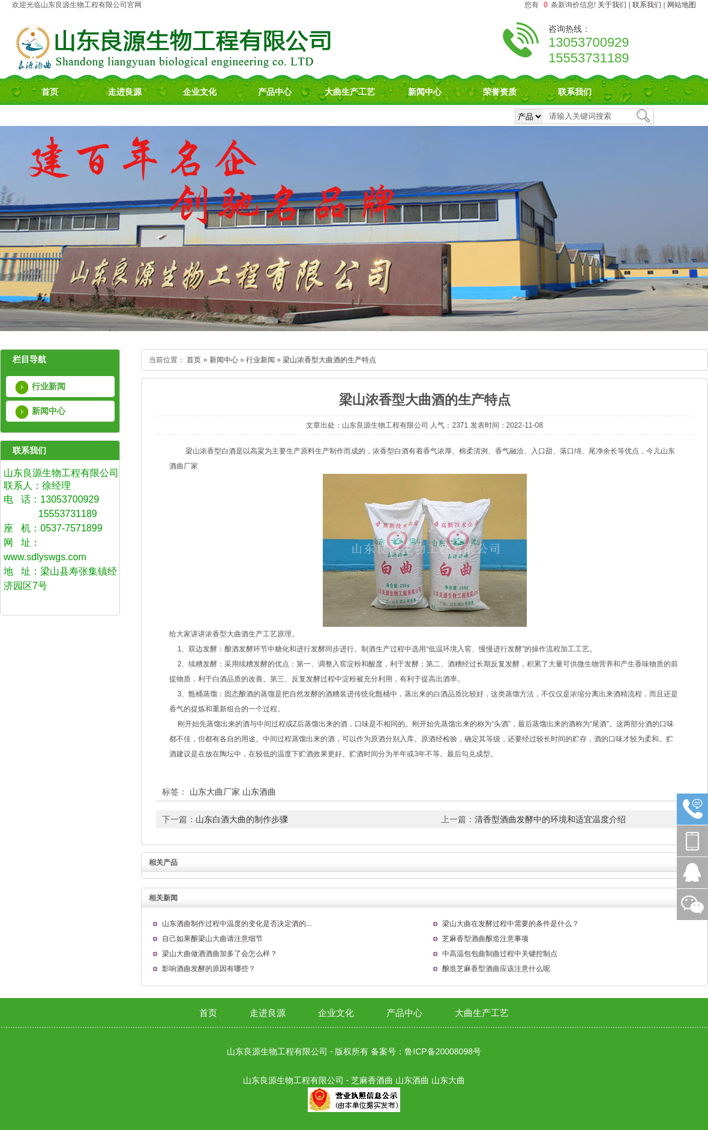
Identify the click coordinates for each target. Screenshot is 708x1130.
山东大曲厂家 (215, 792)
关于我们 (612, 5)
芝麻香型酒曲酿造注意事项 (485, 938)
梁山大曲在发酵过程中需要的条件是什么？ (510, 923)
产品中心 (275, 92)
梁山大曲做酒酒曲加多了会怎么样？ (219, 953)
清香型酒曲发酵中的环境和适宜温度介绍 (550, 819)
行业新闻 (48, 386)
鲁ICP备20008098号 (442, 1051)
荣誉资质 (500, 92)
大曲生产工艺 (350, 92)
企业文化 (200, 92)
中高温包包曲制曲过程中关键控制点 (499, 953)
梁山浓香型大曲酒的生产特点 (329, 360)
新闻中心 (425, 92)
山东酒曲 (259, 792)
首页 (49, 92)
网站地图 (681, 5)
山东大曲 (448, 1080)
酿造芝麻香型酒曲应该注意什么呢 (496, 968)
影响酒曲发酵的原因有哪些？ (209, 968)
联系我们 (646, 5)
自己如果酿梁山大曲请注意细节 (212, 938)
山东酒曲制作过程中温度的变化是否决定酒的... (237, 923)
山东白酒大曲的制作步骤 (242, 819)
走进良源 (125, 92)
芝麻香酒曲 (372, 1080)
